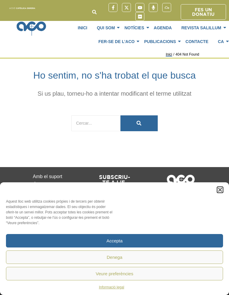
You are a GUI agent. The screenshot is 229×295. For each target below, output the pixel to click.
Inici (82, 27)
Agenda (163, 27)
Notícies (135, 27)
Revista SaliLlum (202, 27)
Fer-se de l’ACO (117, 41)
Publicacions (161, 41)
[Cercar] (95, 123)
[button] (220, 190)
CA (222, 41)
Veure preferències (114, 273)
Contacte (196, 41)
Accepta (114, 240)
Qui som (107, 27)
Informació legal (111, 287)
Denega (115, 257)
